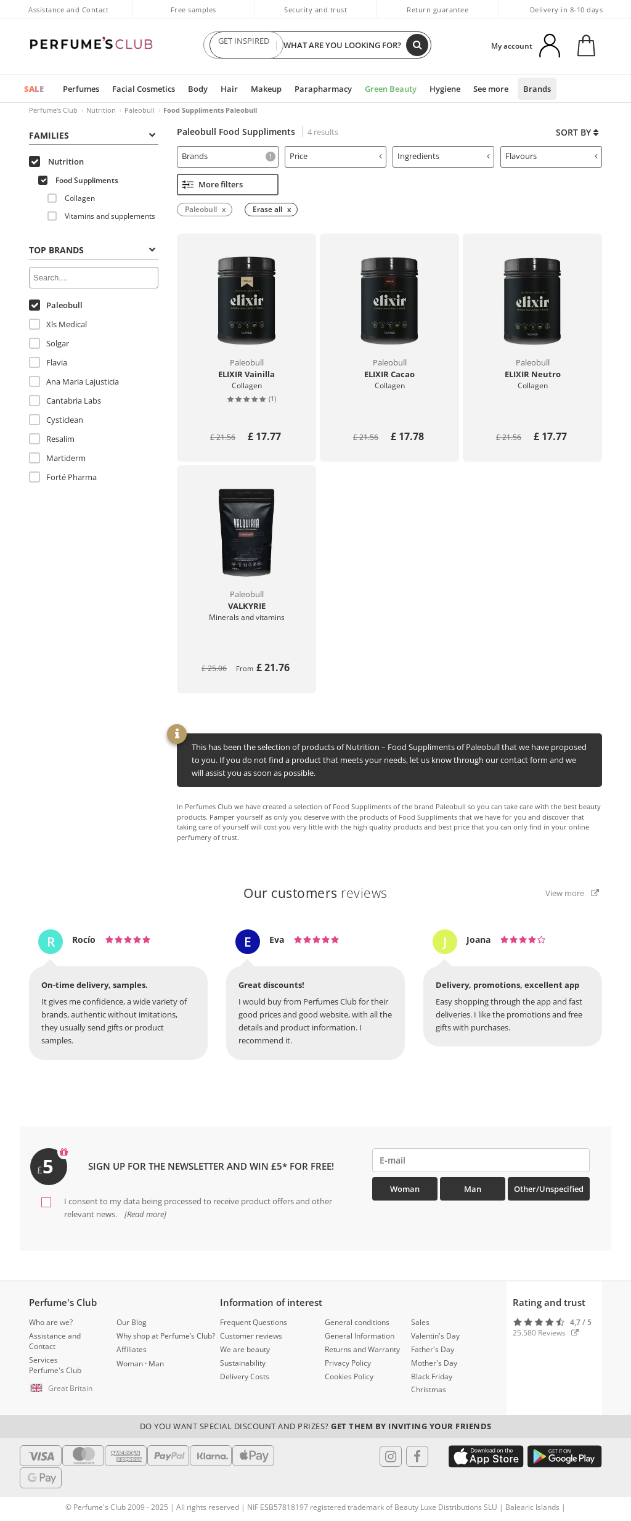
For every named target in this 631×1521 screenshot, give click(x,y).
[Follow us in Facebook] (417, 1456)
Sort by (577, 132)
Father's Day (432, 1349)
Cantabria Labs (65, 400)
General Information (359, 1336)
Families (92, 135)
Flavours (551, 155)
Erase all (267, 209)
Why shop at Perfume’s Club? (165, 1336)
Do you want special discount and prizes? (316, 1426)
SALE (34, 88)
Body (198, 88)
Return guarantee (437, 9)
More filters (212, 184)
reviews (315, 893)
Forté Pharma (63, 477)
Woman (405, 1188)
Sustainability (243, 1363)
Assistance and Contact (68, 9)
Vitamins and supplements (101, 216)
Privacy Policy (348, 1363)
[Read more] (144, 1214)
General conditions (357, 1322)
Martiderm (57, 457)
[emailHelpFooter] (481, 1160)
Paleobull (139, 110)
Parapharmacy (323, 88)
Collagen (71, 198)
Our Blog (131, 1322)
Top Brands (92, 250)
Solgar (49, 343)
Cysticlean (56, 419)
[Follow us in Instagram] (391, 1456)
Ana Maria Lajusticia (74, 381)
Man (472, 1188)
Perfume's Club (53, 110)
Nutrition (101, 110)
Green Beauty (391, 88)
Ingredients (443, 155)
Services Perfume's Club (55, 1365)
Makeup (266, 88)
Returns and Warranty (362, 1349)
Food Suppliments (78, 180)
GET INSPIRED (243, 45)
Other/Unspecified (549, 1188)
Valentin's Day (435, 1336)
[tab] (228, 157)
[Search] (417, 45)
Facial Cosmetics (143, 88)
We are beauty (245, 1349)
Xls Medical (58, 324)
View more (572, 893)
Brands (537, 88)
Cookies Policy (349, 1376)
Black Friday (431, 1376)
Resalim (52, 438)
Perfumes (81, 88)
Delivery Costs (244, 1376)
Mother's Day (434, 1363)
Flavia (48, 362)
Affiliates (131, 1349)
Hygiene (444, 88)
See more (490, 88)
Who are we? (51, 1322)
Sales (420, 1322)
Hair (229, 88)
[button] (63, 1388)
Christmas (428, 1389)
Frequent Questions (253, 1322)
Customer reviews (251, 1336)
